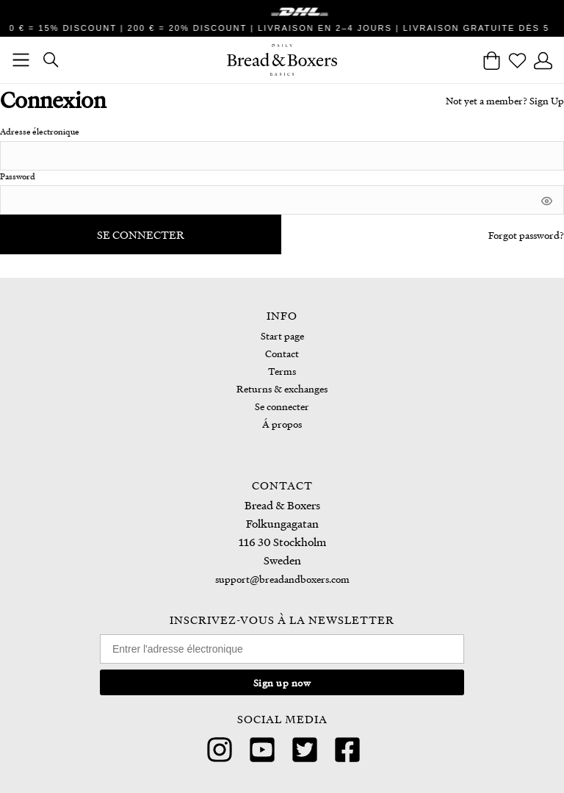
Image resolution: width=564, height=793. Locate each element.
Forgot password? (526, 235)
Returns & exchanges (282, 388)
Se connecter (140, 234)
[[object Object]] (546, 199)
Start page (282, 335)
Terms (282, 371)
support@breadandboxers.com (282, 579)
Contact (282, 353)
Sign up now (282, 682)
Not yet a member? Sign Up (505, 100)
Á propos (282, 424)
